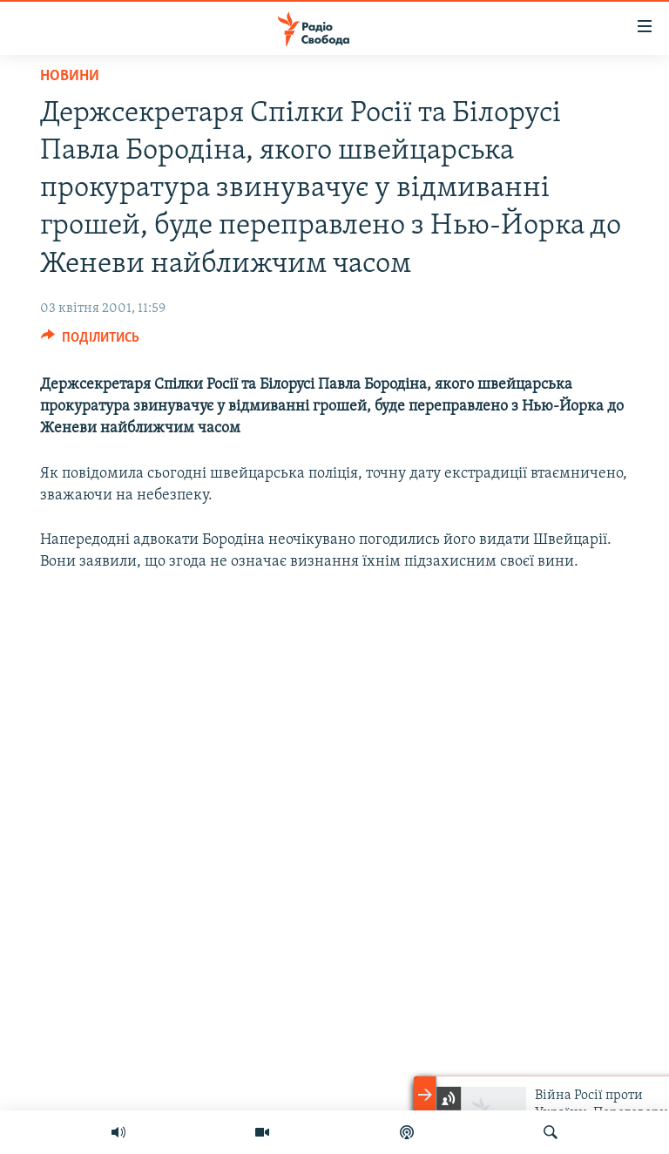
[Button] (90, 341)
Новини (69, 76)
